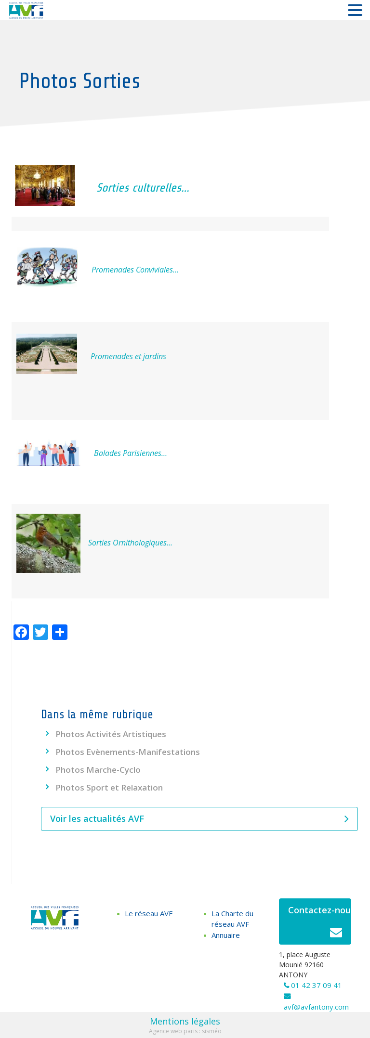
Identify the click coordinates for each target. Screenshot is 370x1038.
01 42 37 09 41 (316, 985)
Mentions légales (185, 1021)
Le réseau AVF (148, 913)
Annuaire (225, 935)
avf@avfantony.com (316, 1007)
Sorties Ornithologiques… (127, 542)
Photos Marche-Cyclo (98, 769)
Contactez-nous (319, 924)
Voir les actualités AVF (199, 818)
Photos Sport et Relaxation (109, 787)
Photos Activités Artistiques (110, 734)
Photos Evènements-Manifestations (127, 751)
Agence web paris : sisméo (185, 1031)
